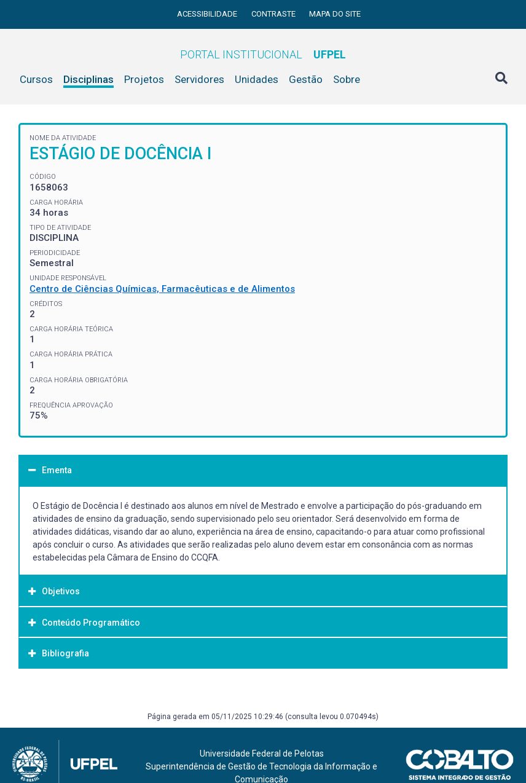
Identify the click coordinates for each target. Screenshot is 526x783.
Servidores (199, 79)
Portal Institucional (263, 54)
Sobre (346, 79)
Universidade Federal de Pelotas (262, 753)
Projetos (144, 79)
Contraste (274, 13)
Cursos (36, 79)
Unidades (256, 79)
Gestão (306, 79)
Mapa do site (335, 13)
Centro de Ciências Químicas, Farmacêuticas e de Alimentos (162, 288)
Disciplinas (88, 79)
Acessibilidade (208, 13)
